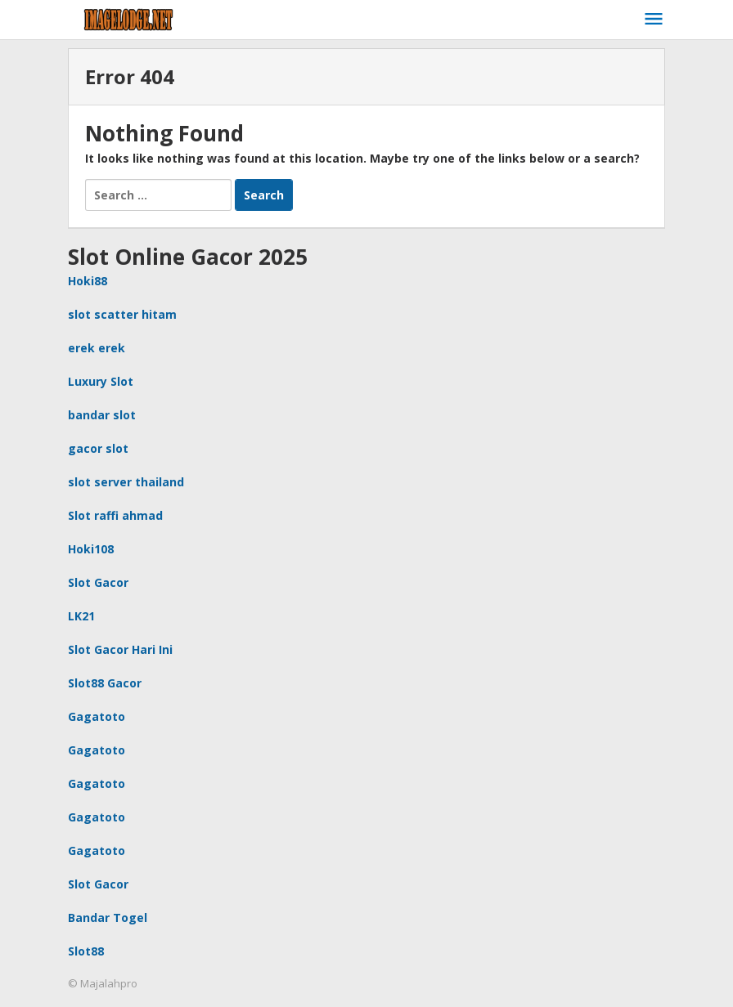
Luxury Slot (100, 381)
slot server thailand (126, 482)
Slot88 (86, 951)
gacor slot (98, 448)
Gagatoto (96, 716)
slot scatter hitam (122, 314)
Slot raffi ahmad (115, 515)
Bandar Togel (107, 917)
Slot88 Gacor (105, 683)
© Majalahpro (102, 983)
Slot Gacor (98, 582)
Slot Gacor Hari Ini (120, 649)
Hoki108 (91, 549)
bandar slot (102, 415)
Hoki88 (87, 281)
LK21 (81, 616)
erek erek (96, 348)
